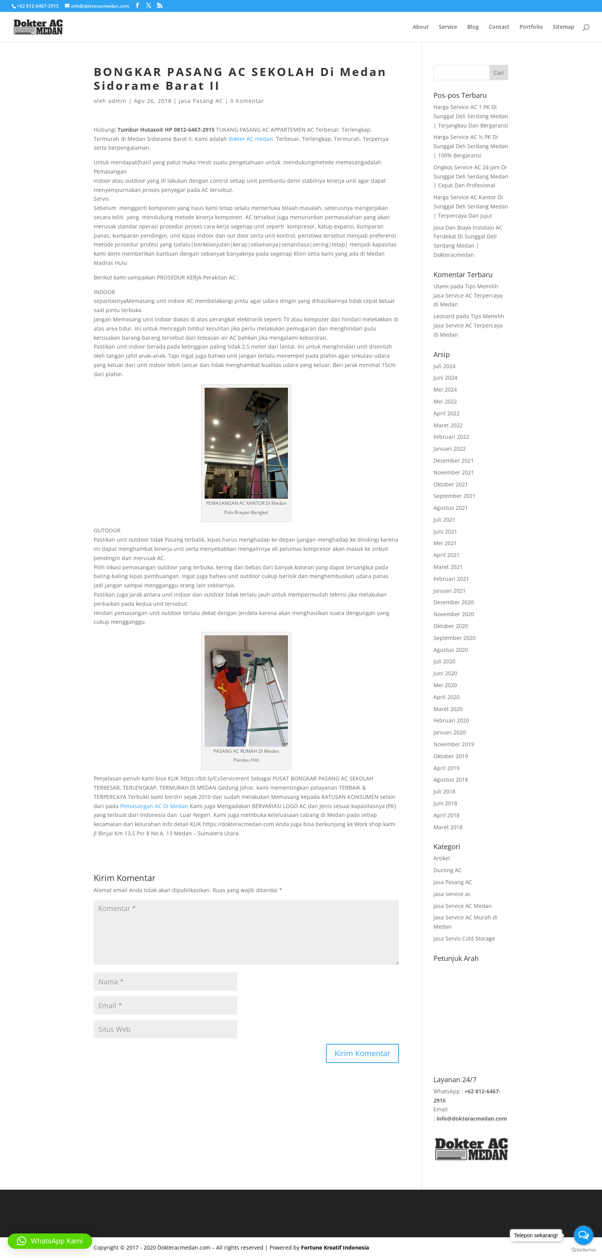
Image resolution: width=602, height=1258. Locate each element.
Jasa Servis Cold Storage (464, 938)
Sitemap (563, 27)
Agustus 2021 (450, 507)
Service (448, 27)
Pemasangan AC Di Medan (154, 806)
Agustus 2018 (450, 779)
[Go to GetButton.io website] (583, 1250)
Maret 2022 (448, 425)
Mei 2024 (445, 389)
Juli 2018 (444, 791)
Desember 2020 (453, 602)
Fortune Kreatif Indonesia (335, 1247)
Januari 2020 (449, 732)
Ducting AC (447, 870)
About (421, 27)
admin (117, 100)
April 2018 (446, 815)
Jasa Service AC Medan (462, 905)
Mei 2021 (445, 543)
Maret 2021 (448, 566)
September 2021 (454, 495)
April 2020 (446, 697)
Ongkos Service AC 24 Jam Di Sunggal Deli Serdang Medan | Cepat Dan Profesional (470, 176)
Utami (441, 286)
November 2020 (453, 614)
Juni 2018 (445, 803)
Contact (499, 27)
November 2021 (453, 472)
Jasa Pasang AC (201, 100)
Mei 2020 (445, 685)
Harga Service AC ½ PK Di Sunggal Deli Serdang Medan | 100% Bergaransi (470, 146)
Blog (473, 27)
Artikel (441, 858)
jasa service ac (452, 894)
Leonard (444, 316)
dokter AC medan (250, 138)
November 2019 (453, 744)
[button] (50, 1241)
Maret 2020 (448, 708)
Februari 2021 (451, 578)
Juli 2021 (444, 519)
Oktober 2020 (450, 626)
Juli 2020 (444, 661)
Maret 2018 (448, 827)
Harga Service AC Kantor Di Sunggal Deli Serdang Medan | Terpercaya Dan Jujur (470, 206)
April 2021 (446, 555)
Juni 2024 (445, 377)
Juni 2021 (445, 531)
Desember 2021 (453, 460)
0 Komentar (247, 100)
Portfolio (531, 27)
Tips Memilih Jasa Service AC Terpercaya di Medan (468, 295)
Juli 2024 (444, 366)
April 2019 (446, 768)
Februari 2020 (451, 720)
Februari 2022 (451, 436)
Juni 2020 (445, 673)
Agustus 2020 (450, 649)
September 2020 (454, 637)
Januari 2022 (449, 448)
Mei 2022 (445, 401)
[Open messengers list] (583, 1235)
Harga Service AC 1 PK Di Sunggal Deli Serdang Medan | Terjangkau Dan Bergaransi (470, 116)
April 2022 (446, 413)
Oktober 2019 (450, 756)
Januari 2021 (449, 590)
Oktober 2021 (450, 484)
